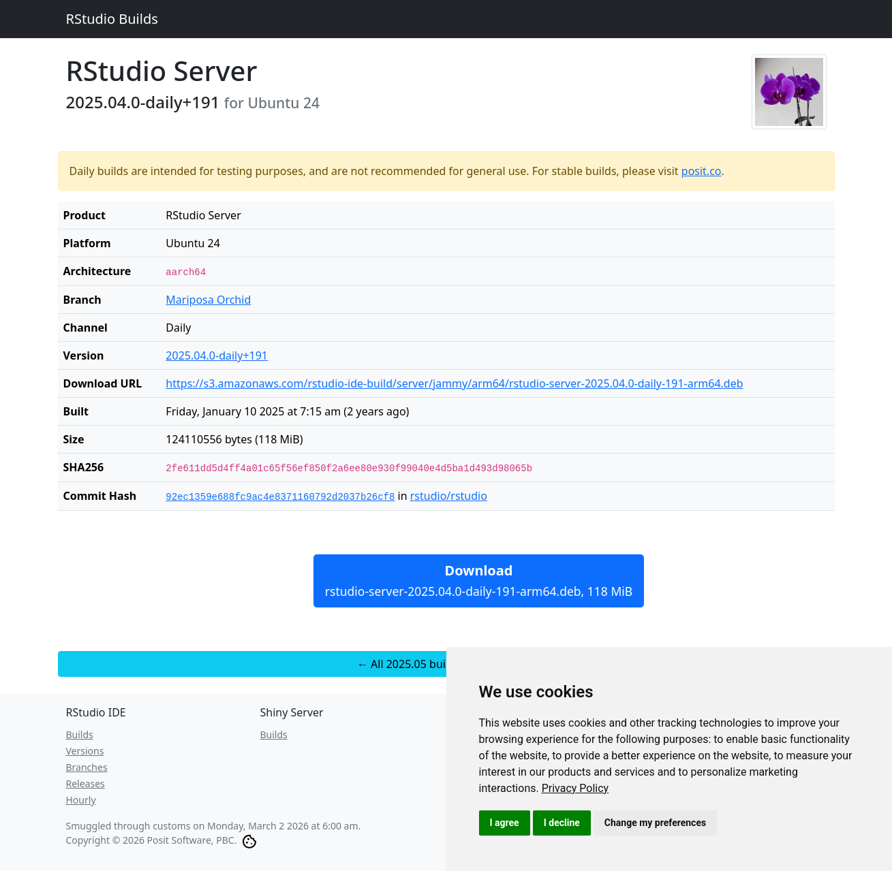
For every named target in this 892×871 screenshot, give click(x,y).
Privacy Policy (575, 788)
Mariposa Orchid (208, 299)
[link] (575, 788)
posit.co (701, 170)
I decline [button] (562, 822)
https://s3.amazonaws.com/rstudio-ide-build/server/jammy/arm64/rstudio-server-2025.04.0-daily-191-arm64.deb (454, 383)
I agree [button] (504, 822)
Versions (85, 750)
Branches (87, 767)
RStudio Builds (112, 19)
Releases (85, 783)
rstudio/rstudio (448, 495)
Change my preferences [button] (655, 822)
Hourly (81, 799)
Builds (79, 734)
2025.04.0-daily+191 (217, 355)
